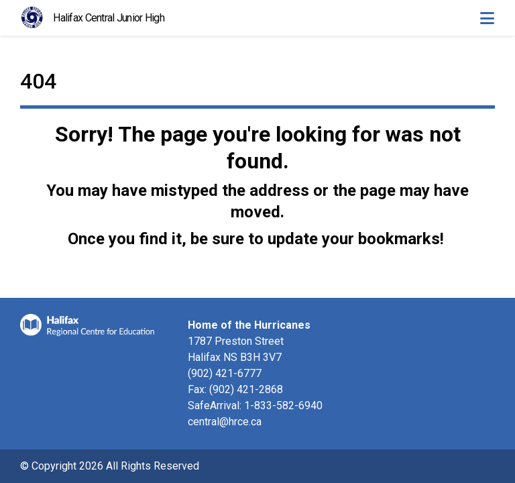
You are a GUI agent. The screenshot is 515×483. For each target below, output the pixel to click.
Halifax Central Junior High (108, 17)
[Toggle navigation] (487, 18)
